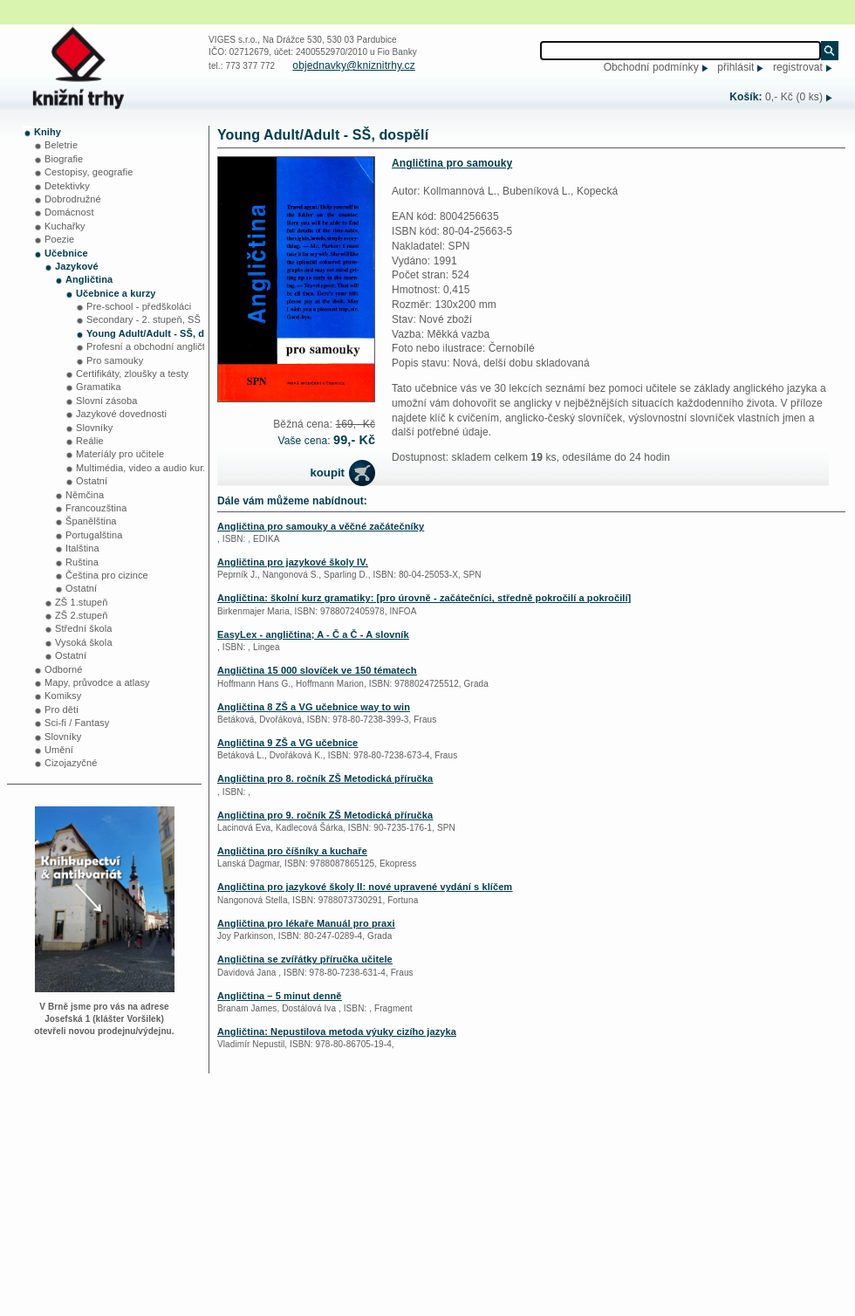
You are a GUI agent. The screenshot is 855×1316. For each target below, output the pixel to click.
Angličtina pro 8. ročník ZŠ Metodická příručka (325, 778)
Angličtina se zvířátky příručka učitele (305, 959)
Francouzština (96, 508)
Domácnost (69, 212)
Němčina (84, 495)
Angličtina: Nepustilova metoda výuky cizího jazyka (336, 1031)
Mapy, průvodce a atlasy (97, 682)
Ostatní (91, 481)
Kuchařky (65, 226)
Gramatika (98, 386)
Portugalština (94, 535)
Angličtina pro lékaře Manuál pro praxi (306, 923)
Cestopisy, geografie (88, 172)
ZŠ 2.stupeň (81, 615)
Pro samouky (114, 360)
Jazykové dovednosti (121, 413)
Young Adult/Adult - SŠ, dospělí (159, 333)
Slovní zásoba (106, 400)
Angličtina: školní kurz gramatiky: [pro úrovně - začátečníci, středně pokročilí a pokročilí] (424, 598)
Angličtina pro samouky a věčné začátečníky (320, 526)
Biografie (63, 159)
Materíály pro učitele (120, 454)
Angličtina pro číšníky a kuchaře (292, 851)
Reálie (90, 440)
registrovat (798, 67)
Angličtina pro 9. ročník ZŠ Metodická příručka (325, 815)
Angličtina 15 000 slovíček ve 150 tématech (317, 670)
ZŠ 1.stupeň (81, 602)
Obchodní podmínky (651, 67)
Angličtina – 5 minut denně (279, 995)
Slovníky (94, 427)
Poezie (59, 239)
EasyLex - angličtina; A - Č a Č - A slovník (313, 634)
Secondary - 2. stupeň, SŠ (143, 319)
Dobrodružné (72, 199)
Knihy (47, 132)
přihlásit (735, 67)
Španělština (91, 521)
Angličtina (89, 279)
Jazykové (77, 266)
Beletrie (61, 145)
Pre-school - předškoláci (138, 306)
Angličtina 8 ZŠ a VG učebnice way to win (313, 707)
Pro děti (61, 709)
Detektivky (67, 186)
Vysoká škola (84, 642)
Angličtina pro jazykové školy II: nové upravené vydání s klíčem (364, 886)
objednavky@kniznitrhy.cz (353, 65)
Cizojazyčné (70, 762)
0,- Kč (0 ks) (794, 97)
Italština (82, 548)
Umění (58, 749)
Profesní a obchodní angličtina (152, 346)
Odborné (63, 669)
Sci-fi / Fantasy (76, 722)
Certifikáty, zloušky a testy (132, 373)
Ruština (82, 562)
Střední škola (84, 628)
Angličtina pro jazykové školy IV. (292, 562)
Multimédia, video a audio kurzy (144, 468)
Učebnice (66, 253)
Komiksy (62, 695)
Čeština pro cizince (106, 575)
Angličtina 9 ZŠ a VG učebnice (287, 742)
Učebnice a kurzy (115, 293)
